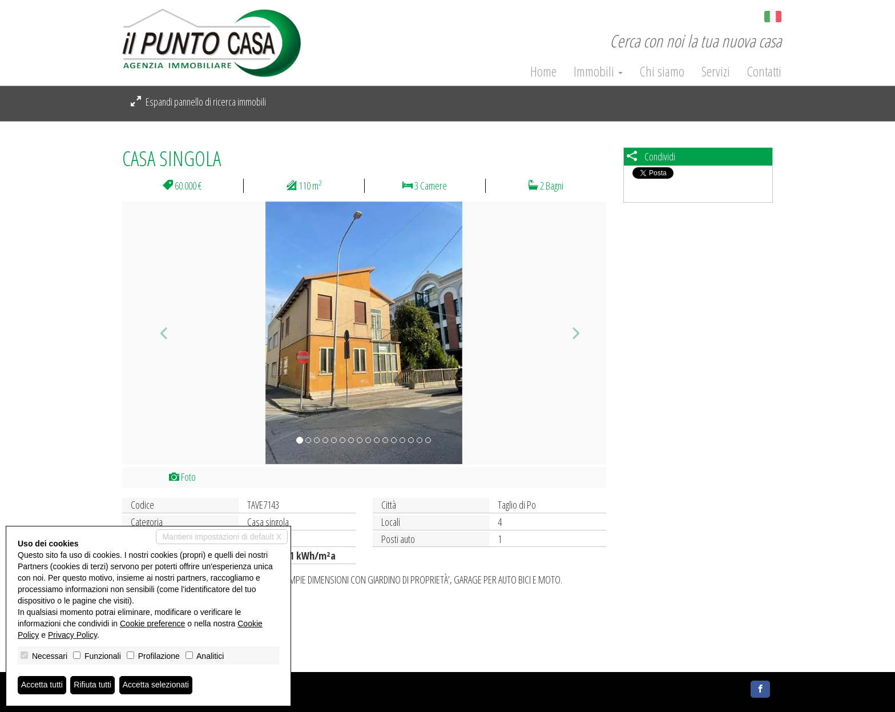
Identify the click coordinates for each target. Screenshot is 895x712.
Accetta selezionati (156, 685)
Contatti (764, 71)
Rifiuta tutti (93, 685)
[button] (158, 333)
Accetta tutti (42, 685)
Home (543, 71)
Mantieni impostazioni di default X (221, 536)
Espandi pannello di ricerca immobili (198, 101)
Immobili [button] (598, 71)
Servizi (716, 71)
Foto (182, 477)
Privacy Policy (72, 634)
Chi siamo (662, 71)
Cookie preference (152, 623)
